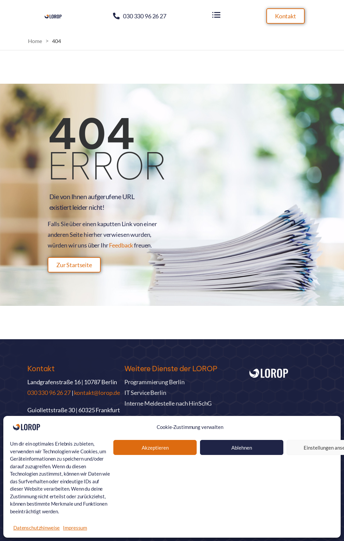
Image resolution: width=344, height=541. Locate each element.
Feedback (121, 245)
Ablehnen (241, 448)
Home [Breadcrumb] (35, 41)
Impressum (75, 528)
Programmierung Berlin (154, 382)
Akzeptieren (155, 448)
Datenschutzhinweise (36, 528)
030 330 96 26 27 (144, 16)
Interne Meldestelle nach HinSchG (168, 403)
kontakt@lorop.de (97, 392)
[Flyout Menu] (216, 15)
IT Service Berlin (145, 392)
